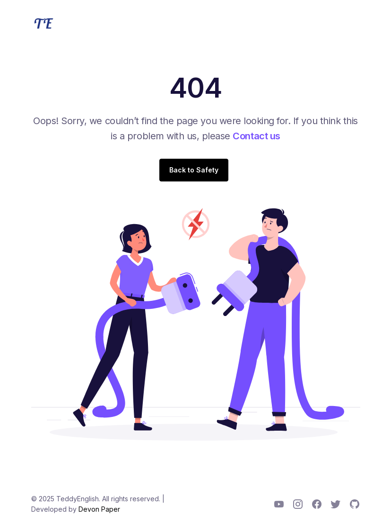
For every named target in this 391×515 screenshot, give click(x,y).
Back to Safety (193, 170)
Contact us (256, 136)
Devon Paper (99, 509)
